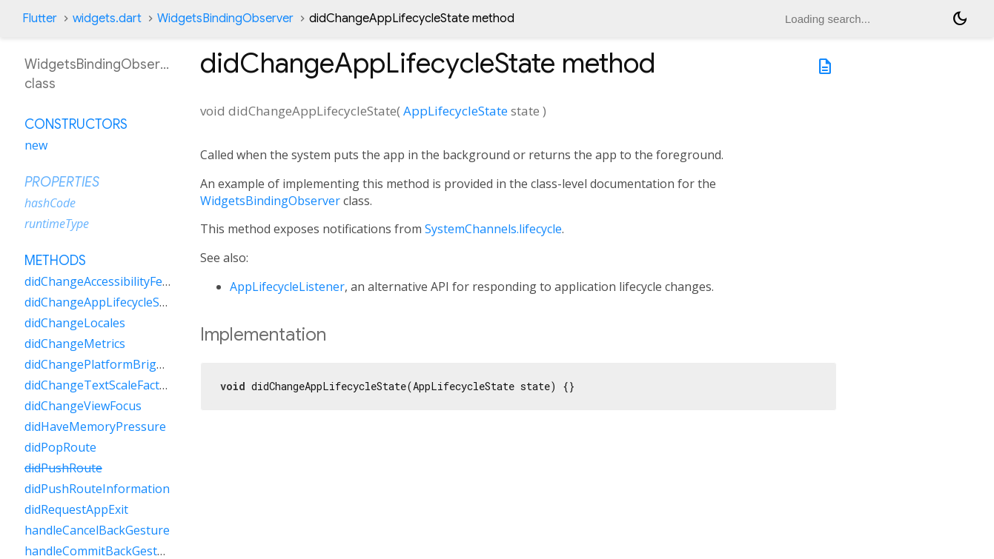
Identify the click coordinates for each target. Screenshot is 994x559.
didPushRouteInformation (97, 489)
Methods (55, 260)
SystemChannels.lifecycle (493, 229)
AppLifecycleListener (287, 286)
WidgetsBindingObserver (225, 18)
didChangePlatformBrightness (109, 364)
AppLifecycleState (455, 110)
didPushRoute (63, 468)
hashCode (50, 203)
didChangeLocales (74, 323)
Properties (61, 182)
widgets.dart (107, 18)
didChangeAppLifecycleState (103, 302)
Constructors (75, 124)
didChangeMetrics (74, 343)
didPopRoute (60, 447)
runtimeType (56, 223)
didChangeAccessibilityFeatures (111, 281)
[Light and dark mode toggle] (960, 18)
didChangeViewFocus (83, 406)
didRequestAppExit (76, 509)
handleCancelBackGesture (97, 530)
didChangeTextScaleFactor (98, 385)
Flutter (39, 18)
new (35, 145)
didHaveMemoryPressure (95, 426)
